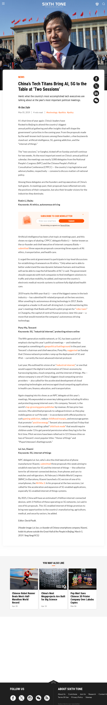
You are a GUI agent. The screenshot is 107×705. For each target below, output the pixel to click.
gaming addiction (31, 418)
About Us (61, 694)
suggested (72, 350)
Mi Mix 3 (40, 483)
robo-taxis (81, 309)
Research (92, 694)
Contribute (72, 694)
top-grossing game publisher (40, 407)
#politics (62, 112)
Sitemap (89, 697)
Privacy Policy (77, 697)
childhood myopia (57, 418)
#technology (51, 112)
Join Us (83, 694)
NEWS (21, 77)
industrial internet (65, 365)
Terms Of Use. (65, 225)
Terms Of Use (63, 697)
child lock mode (57, 426)
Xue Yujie (25, 107)
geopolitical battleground (57, 346)
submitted (23, 248)
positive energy (40, 422)
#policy (70, 112)
